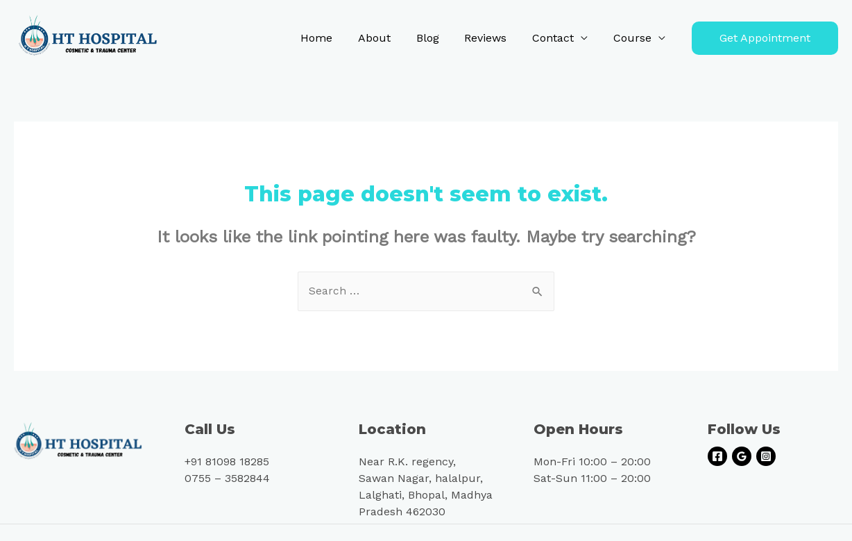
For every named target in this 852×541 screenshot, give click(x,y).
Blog (438, 37)
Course (634, 37)
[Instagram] (766, 457)
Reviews (493, 37)
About (389, 37)
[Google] (741, 457)
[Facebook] (717, 457)
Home (334, 37)
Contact (558, 37)
